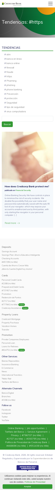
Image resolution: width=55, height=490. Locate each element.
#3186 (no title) (8, 400)
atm (8, 54)
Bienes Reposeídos (10, 361)
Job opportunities (36, 428)
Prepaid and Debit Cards (13, 287)
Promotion (6, 294)
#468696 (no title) (16, 445)
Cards (5, 275)
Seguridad (11, 102)
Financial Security (23, 190)
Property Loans (10, 314)
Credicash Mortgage (11, 319)
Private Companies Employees (15, 339)
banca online (13, 63)
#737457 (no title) (10, 290)
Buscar (7, 124)
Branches (6, 396)
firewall (10, 67)
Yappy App (6, 378)
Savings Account (9, 251)
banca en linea (14, 58)
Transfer (5, 329)
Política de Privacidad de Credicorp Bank (26, 442)
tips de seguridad (15, 107)
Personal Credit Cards (12, 280)
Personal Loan (8, 343)
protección (11, 98)
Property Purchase (10, 322)
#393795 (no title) (36, 438)
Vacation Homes (9, 326)
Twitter (5, 417)
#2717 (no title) (8, 301)
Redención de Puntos (11, 297)
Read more (12, 223)
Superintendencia (41, 458)
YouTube (5, 420)
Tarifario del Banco (10, 382)
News (4, 371)
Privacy (15, 435)
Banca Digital (8, 393)
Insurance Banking (10, 364)
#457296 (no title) (10, 262)
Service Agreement (37, 431)
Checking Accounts (10, 258)
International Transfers (12, 375)
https (9, 76)
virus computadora (16, 111)
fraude (9, 71)
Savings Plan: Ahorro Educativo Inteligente (21, 255)
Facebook (6, 410)
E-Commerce (7, 368)
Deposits (6, 246)
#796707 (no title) (32, 435)
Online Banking (16, 428)
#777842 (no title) (10, 304)
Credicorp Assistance (11, 308)
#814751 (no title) (10, 350)
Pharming (11, 80)
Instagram (6, 413)
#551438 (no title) (39, 445)
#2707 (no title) (15, 438)
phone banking (14, 89)
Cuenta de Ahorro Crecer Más (15, 265)
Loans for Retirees (10, 346)
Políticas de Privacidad (34, 482)
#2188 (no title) (8, 283)
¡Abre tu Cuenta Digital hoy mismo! (17, 269)
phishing (10, 85)
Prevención (12, 93)
